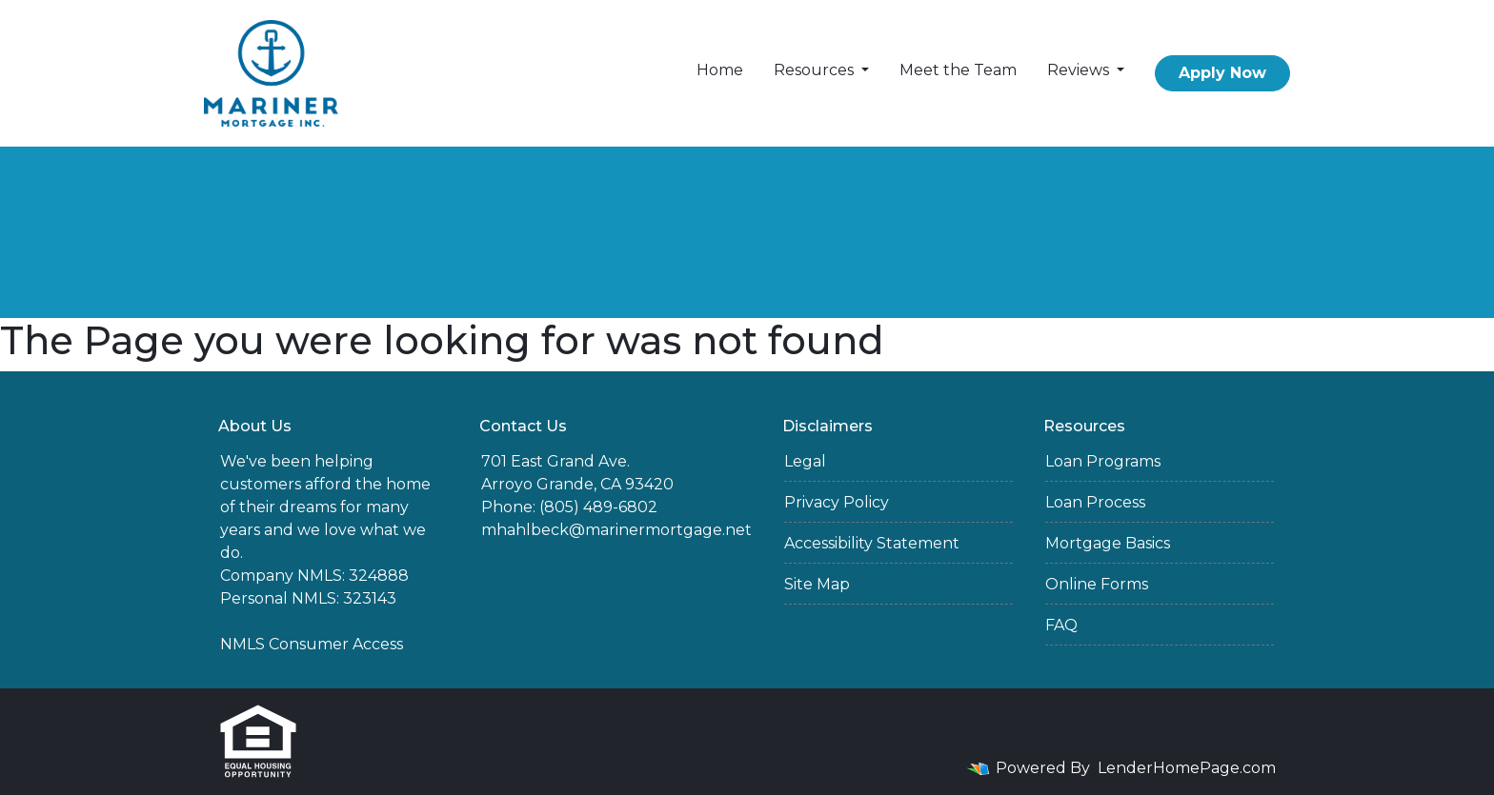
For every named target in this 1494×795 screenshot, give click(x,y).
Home (720, 70)
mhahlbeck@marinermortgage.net (616, 530)
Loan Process (1095, 502)
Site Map (817, 584)
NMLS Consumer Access (311, 644)
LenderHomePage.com (1187, 768)
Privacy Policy (836, 502)
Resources (816, 70)
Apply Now (1222, 73)
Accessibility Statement (871, 543)
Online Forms (1096, 584)
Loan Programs (1103, 461)
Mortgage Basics (1107, 543)
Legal (805, 461)
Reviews (1080, 70)
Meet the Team (958, 70)
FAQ (1061, 625)
